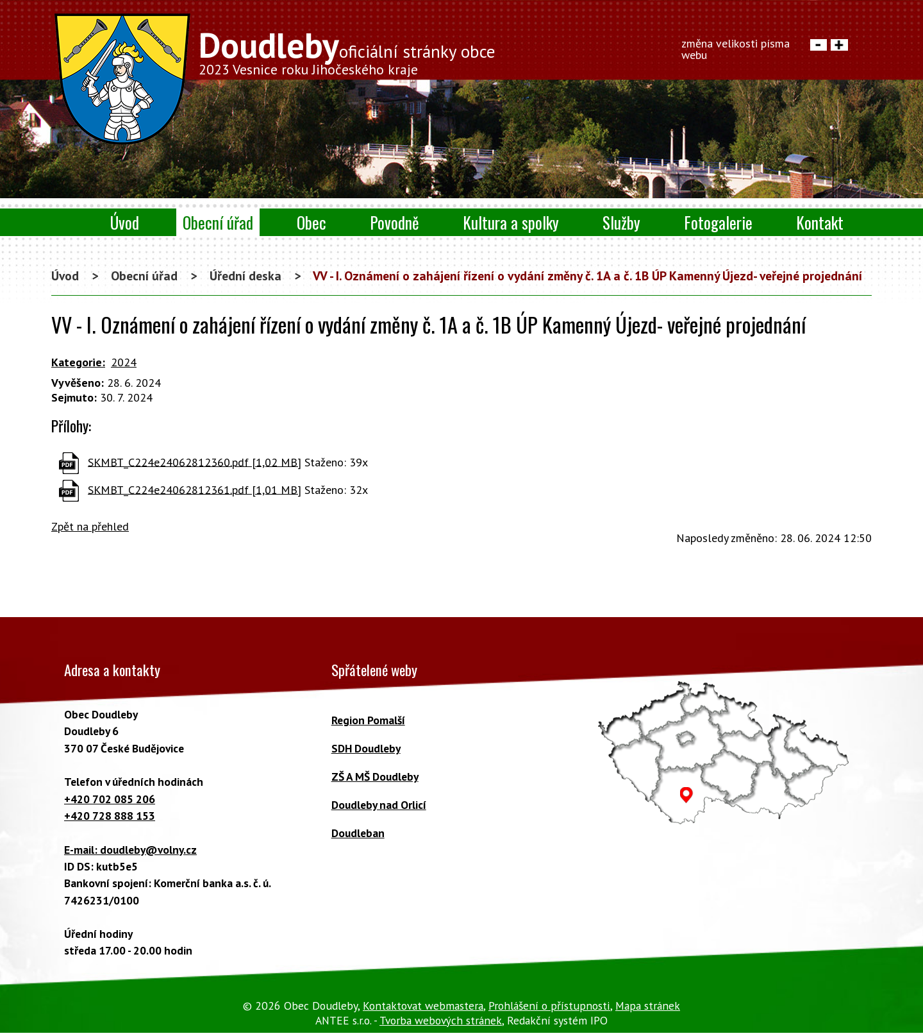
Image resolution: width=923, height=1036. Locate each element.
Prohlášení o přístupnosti (549, 1005)
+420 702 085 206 (109, 799)
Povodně (394, 222)
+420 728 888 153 (109, 815)
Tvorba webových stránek (440, 1020)
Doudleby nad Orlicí (378, 804)
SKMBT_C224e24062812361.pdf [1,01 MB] (194, 489)
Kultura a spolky (511, 222)
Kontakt (820, 222)
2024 (124, 362)
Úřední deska (245, 275)
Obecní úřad (218, 222)
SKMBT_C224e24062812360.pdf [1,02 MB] (194, 461)
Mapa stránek (647, 1005)
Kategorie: (78, 362)
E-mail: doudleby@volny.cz (130, 849)
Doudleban (358, 833)
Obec (311, 222)
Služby (621, 222)
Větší (839, 45)
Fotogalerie (718, 222)
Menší (818, 45)
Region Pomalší (368, 720)
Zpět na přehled (90, 526)
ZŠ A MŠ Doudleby (375, 776)
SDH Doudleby (366, 748)
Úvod (124, 222)
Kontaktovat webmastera (423, 1005)
